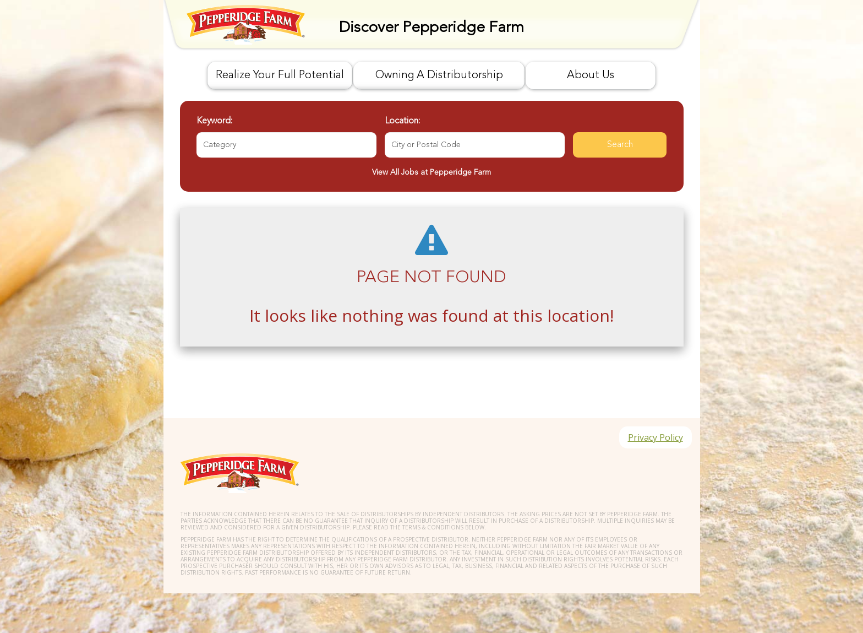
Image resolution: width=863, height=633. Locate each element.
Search (620, 144)
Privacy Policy (655, 437)
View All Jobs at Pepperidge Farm (431, 172)
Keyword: (214, 121)
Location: (402, 121)
